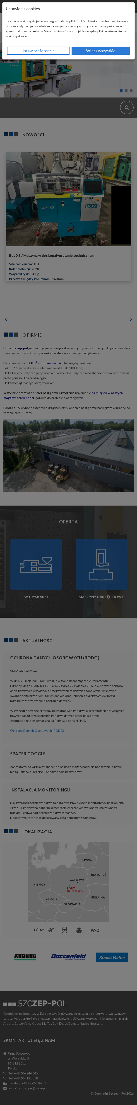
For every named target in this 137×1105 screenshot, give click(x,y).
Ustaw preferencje (38, 50)
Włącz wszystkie (100, 50)
